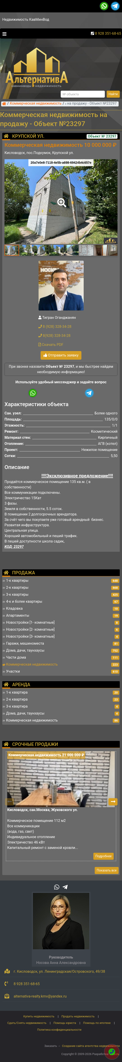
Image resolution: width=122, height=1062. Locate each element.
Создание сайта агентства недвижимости (91, 1046)
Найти (113, 94)
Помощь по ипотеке (97, 1023)
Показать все (107, 870)
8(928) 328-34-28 (54, 335)
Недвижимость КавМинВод (25, 19)
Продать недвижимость (78, 1016)
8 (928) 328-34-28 (54, 326)
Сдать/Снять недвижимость (26, 1023)
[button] (60, 199)
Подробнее (103, 856)
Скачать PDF (50, 345)
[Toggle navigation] (3, 34)
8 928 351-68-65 (108, 33)
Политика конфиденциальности (59, 1029)
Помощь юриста (64, 1023)
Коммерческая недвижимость (36, 104)
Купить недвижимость (39, 1016)
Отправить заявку (61, 355)
